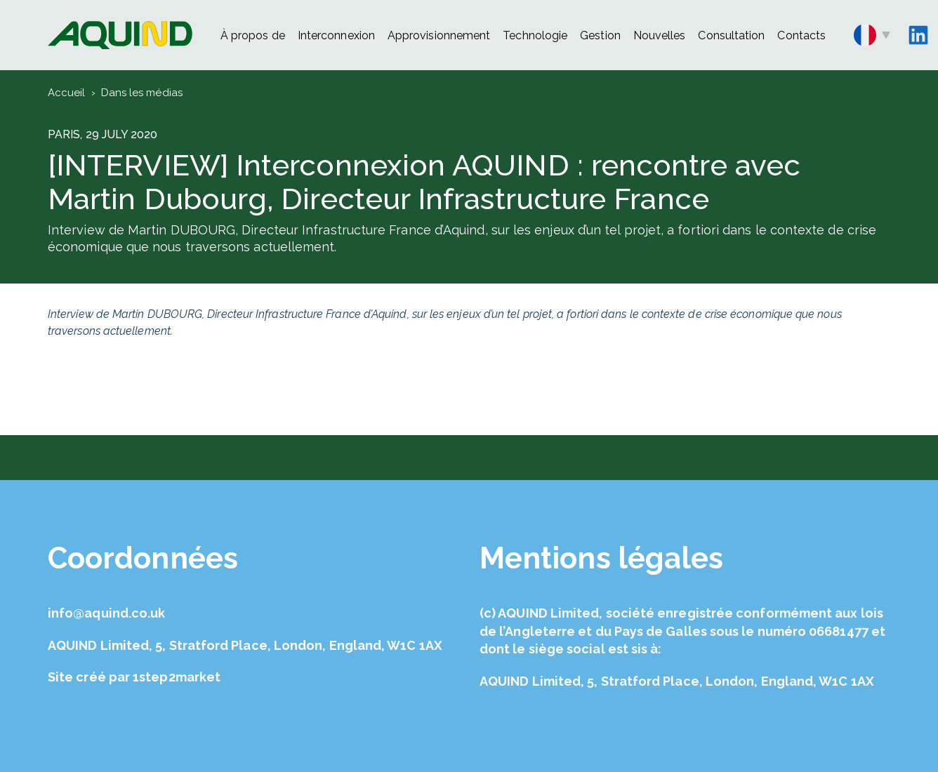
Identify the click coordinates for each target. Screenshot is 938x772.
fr (872, 35)
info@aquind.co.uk (106, 613)
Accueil (67, 92)
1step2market (176, 677)
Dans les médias (142, 92)
